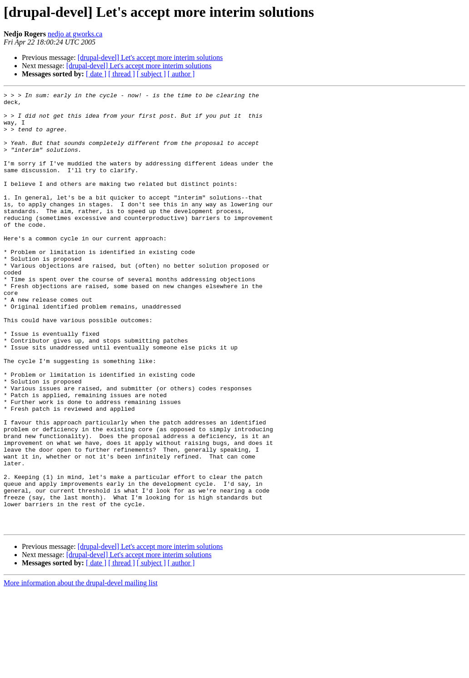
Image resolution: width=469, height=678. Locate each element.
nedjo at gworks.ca (75, 34)
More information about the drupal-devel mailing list (81, 670)
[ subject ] (151, 74)
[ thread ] (121, 74)
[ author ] (181, 74)
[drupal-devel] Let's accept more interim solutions (150, 57)
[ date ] (96, 74)
